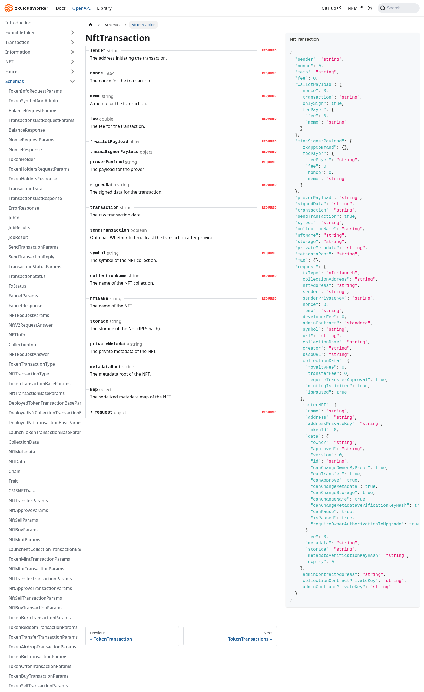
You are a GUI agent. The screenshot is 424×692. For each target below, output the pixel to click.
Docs (61, 8)
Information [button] (18, 52)
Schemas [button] (14, 81)
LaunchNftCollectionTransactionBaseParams (43, 549)
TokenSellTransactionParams (38, 686)
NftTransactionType (29, 374)
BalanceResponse (27, 130)
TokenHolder (22, 159)
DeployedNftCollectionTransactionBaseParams (43, 413)
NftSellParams (23, 520)
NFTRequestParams (29, 315)
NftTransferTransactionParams (40, 578)
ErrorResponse (24, 208)
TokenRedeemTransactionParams (43, 627)
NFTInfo (17, 335)
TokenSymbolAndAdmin (33, 101)
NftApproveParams (28, 510)
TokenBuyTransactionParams (38, 676)
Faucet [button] (12, 71)
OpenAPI (81, 8)
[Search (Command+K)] (399, 8)
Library (104, 8)
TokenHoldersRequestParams (39, 169)
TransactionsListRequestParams (41, 120)
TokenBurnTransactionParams (40, 617)
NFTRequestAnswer (29, 354)
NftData (17, 461)
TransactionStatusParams (35, 266)
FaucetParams (23, 296)
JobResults (19, 227)
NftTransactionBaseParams (37, 393)
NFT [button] (9, 62)
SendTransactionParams (33, 247)
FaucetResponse (25, 305)
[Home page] (90, 25)
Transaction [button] (17, 42)
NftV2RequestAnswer (31, 325)
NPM (354, 8)
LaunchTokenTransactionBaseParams (43, 432)
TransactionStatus (27, 276)
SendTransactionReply (31, 257)
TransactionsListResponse (35, 198)
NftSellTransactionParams (35, 598)
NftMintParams (24, 539)
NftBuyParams (24, 530)
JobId (14, 218)
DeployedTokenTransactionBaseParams (43, 403)
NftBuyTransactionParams (36, 608)
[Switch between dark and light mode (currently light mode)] (370, 8)
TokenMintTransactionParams (39, 559)
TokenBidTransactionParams (38, 656)
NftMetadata (22, 452)
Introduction (18, 23)
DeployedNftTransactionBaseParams (43, 422)
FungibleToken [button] (20, 32)
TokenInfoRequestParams (35, 91)
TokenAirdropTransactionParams (42, 647)
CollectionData (24, 442)
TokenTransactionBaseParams (40, 383)
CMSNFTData (22, 491)
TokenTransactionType (32, 364)
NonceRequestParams (31, 140)
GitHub (331, 8)
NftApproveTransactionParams (40, 588)
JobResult (18, 237)
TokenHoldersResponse (33, 179)
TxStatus (17, 286)
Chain (15, 471)
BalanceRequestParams (33, 110)
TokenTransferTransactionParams (43, 637)
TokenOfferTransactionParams (40, 666)
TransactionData (25, 188)
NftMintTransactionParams (36, 569)
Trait (13, 481)
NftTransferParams (28, 500)
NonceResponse (25, 149)
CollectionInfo (23, 344)
